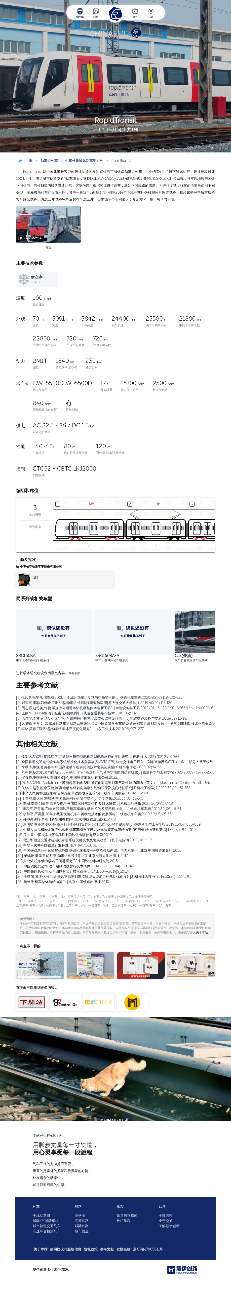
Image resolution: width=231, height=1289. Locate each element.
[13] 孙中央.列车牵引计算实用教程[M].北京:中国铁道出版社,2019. (66, 819)
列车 (36, 1207)
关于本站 (202, 932)
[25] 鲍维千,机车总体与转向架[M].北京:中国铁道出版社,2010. (63, 882)
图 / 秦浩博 (220, 149)
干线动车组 (41, 1216)
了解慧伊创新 (169, 1226)
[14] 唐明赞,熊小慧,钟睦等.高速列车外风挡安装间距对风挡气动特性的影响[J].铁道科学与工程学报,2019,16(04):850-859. (108, 824)
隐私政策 (91, 1249)
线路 (96, 12)
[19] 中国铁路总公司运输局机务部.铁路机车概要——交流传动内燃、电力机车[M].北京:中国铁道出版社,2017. (98, 850)
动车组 (80, 12)
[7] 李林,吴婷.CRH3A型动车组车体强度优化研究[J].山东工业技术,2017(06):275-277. (80, 729)
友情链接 (123, 1249)
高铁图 (80, 1216)
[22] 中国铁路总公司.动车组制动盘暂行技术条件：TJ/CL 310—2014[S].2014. (74, 866)
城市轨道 (82, 1231)
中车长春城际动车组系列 (81, 161)
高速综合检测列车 (47, 1231)
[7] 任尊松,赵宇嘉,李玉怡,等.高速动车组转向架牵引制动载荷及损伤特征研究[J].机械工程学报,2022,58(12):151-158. (103, 788)
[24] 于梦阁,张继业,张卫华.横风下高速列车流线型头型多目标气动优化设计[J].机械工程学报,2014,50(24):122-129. (103, 877)
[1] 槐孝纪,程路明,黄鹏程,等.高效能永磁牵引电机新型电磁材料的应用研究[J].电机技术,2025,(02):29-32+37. (98, 757)
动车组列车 (45, 161)
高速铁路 (82, 1221)
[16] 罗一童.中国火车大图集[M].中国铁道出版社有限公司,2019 (64, 835)
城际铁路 (82, 1226)
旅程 (135, 12)
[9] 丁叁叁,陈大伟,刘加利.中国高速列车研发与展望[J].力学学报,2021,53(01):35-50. (79, 798)
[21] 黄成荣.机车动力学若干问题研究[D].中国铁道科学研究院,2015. (67, 861)
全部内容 (166, 1216)
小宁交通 (166, 1221)
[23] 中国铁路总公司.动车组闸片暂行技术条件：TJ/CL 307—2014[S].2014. (72, 871)
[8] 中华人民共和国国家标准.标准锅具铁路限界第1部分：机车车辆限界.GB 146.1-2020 (82, 793)
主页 (24, 161)
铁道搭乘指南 (127, 1216)
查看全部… (75, 673)
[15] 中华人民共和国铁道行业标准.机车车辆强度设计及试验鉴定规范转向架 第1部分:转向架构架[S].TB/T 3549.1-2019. (106, 830)
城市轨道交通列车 (47, 1226)
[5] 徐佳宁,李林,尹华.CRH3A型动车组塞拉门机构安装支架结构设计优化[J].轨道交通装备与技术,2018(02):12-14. (101, 718)
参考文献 (107, 1249)
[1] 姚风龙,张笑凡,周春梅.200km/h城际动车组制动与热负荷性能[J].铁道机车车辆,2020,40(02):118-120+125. (99, 698)
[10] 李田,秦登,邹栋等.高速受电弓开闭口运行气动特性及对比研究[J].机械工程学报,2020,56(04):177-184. (96, 804)
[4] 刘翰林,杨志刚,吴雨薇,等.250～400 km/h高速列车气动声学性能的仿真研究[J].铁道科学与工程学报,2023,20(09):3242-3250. (115, 772)
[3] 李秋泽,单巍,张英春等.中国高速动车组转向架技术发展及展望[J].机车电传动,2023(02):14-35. (89, 767)
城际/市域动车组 (46, 1221)
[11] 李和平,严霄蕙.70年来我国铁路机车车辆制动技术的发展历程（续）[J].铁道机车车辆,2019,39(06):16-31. (99, 809)
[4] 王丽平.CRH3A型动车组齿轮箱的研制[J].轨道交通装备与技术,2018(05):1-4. (76, 713)
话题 (151, 12)
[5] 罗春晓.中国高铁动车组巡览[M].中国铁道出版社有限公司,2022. (67, 777)
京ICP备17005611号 (148, 1249)
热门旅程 (124, 1221)
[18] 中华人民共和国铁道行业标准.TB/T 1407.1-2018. (56, 845)
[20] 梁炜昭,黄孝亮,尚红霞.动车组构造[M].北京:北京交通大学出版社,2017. (72, 856)
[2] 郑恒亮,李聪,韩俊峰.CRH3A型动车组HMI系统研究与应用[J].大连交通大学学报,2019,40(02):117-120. (94, 703)
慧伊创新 (40, 1270)
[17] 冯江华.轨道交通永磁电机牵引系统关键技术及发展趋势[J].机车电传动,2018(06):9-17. (84, 840)
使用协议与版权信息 (65, 1249)
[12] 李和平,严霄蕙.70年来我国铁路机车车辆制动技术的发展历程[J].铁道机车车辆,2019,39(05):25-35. (94, 814)
